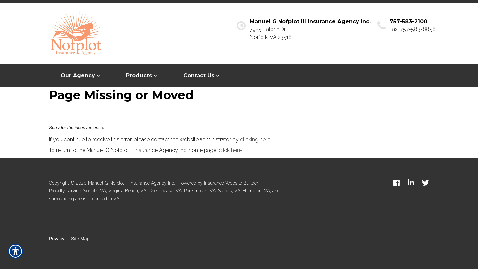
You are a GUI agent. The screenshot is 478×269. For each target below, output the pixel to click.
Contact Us (198, 75)
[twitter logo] (425, 183)
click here (230, 150)
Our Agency (78, 75)
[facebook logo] (396, 183)
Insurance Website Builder (231, 183)
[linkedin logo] (411, 183)
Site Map (80, 238)
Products (139, 75)
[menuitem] (82, 75)
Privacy (56, 238)
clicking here (255, 139)
